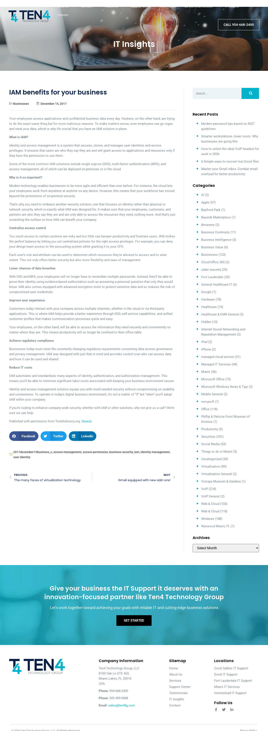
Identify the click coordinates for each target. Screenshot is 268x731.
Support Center (141, 6)
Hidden (206, 322)
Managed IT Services (216, 364)
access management (67, 452)
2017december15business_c (32, 452)
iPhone (206, 349)
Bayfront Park (210, 210)
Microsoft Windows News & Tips (224, 387)
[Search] (250, 93)
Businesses (21, 103)
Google (206, 292)
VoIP (204, 489)
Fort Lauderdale (212, 277)
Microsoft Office (212, 379)
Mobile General (212, 394)
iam (136, 452)
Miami (205, 372)
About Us (65, 6)
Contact (63, 15)
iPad (204, 342)
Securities (208, 437)
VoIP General (210, 496)
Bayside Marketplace (216, 217)
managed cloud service (217, 357)
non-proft (207, 402)
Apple (205, 202)
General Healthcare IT (216, 284)
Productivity (209, 429)
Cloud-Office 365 (213, 262)
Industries (113, 6)
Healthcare (209, 307)
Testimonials (167, 6)
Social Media (210, 444)
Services (88, 6)
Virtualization (210, 466)
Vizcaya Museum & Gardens (221, 481)
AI (202, 195)
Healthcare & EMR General (220, 314)
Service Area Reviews (200, 6)
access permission (95, 452)
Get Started (134, 621)
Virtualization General (216, 474)
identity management (155, 452)
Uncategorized (211, 459)
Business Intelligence (216, 240)
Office (205, 409)
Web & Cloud (210, 504)
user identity (21, 457)
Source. (87, 421)
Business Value (212, 247)
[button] (24, 436)
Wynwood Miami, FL (215, 526)
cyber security (211, 270)
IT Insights (232, 6)
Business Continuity (215, 232)
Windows (207, 519)
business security (121, 452)
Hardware (208, 299)
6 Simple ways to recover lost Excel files (230, 161)
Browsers (208, 225)
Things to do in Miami (216, 451)
